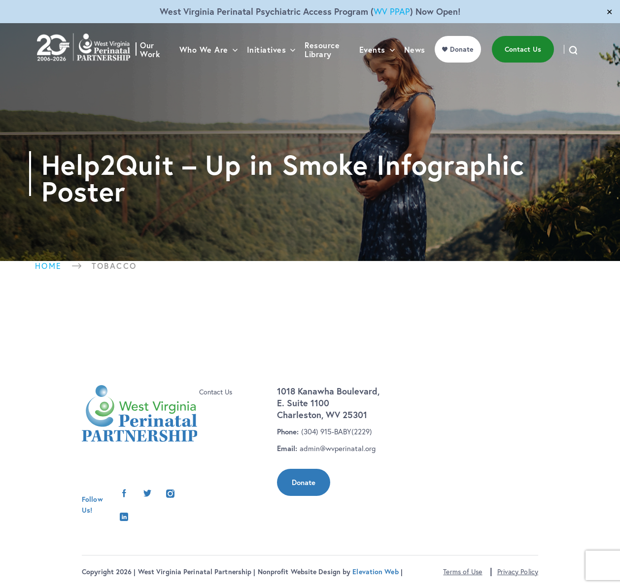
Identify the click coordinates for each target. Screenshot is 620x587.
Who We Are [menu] (207, 70)
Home (48, 266)
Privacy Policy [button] (517, 571)
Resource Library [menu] (325, 70)
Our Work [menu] (154, 70)
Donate (303, 482)
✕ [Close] (609, 12)
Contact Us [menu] (525, 69)
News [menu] (417, 70)
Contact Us (215, 392)
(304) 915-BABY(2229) (336, 431)
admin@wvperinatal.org (338, 448)
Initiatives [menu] (270, 70)
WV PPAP (392, 11)
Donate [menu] (464, 69)
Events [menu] (375, 70)
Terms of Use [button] (462, 571)
